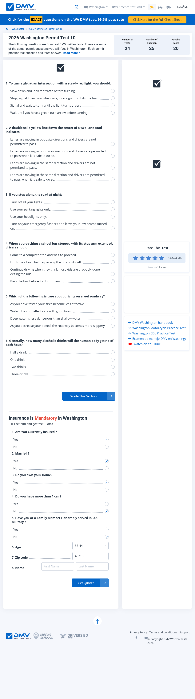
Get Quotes (86, 582)
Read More (71, 53)
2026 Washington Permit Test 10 (45, 29)
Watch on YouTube (144, 344)
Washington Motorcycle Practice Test (157, 328)
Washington (97, 7)
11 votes (161, 267)
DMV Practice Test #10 (127, 7)
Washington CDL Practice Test (151, 333)
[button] (88, 396)
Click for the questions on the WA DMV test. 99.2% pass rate (66, 20)
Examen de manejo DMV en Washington (159, 338)
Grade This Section (83, 396)
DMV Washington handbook (150, 322)
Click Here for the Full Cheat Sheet (157, 20)
